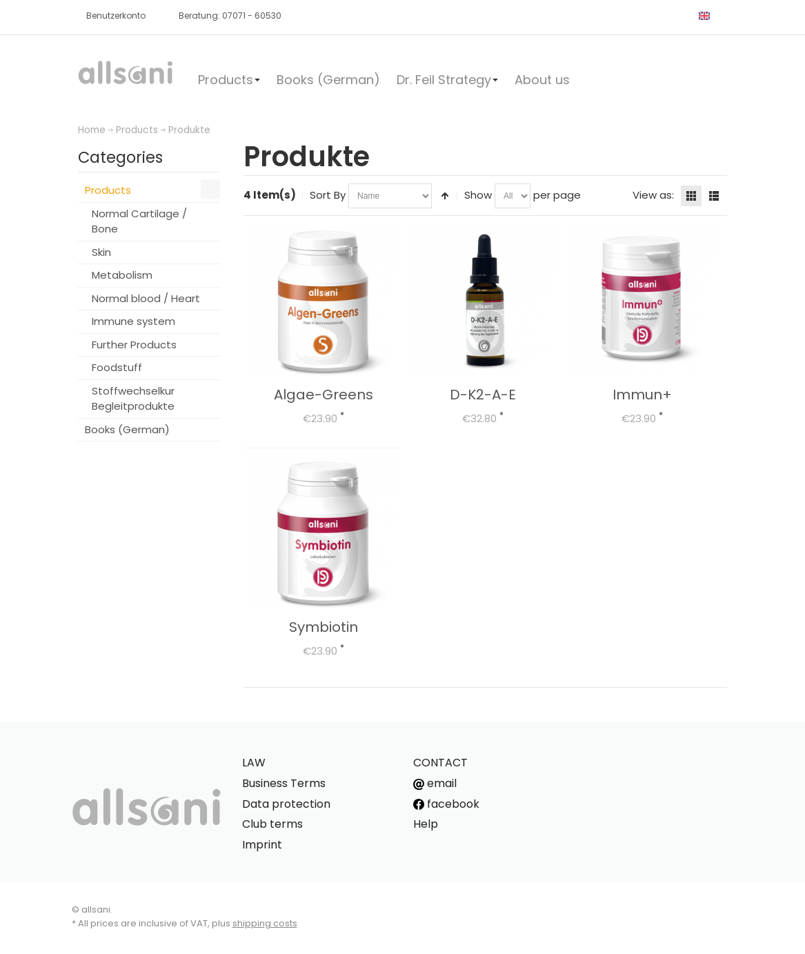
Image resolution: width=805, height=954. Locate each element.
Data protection (286, 804)
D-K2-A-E (483, 394)
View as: (653, 195)
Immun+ (642, 394)
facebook (446, 804)
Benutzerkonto (116, 15)
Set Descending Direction (445, 196)
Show (478, 195)
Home (92, 130)
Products (137, 130)
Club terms (272, 824)
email (435, 783)
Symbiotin (323, 627)
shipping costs (264, 923)
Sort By (328, 195)
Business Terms (284, 783)
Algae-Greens (323, 394)
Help (425, 824)
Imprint (262, 845)
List (714, 196)
